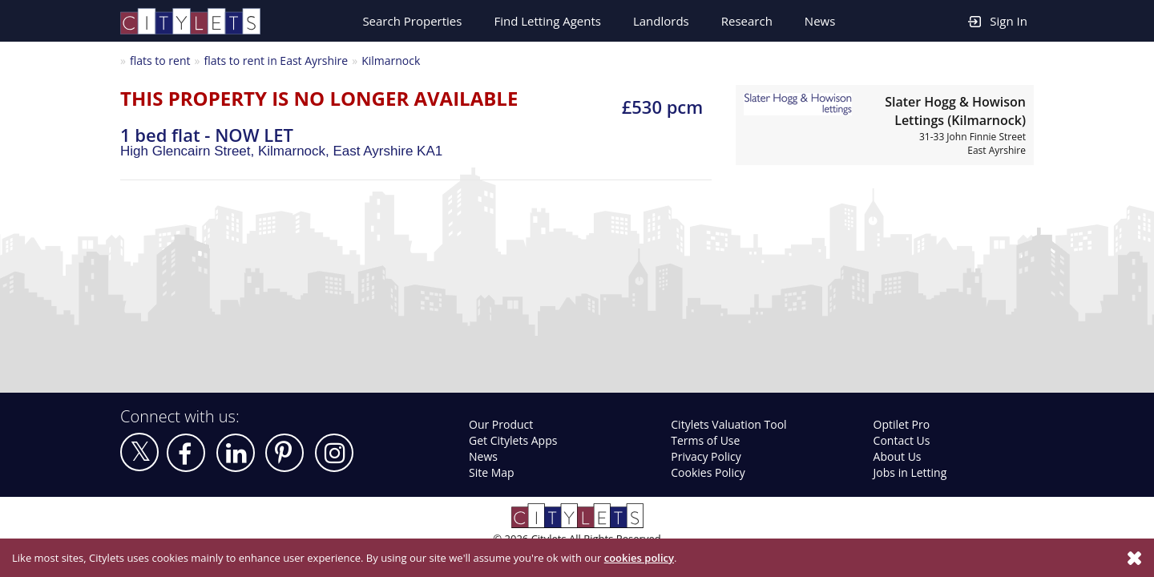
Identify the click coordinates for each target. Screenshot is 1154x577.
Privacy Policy (705, 456)
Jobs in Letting (910, 472)
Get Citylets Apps (513, 440)
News (820, 21)
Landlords (661, 21)
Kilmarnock (390, 60)
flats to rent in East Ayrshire (276, 60)
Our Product (501, 424)
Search (412, 21)
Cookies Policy (707, 472)
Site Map (491, 472)
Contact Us (902, 440)
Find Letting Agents (547, 21)
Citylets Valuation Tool (728, 424)
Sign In (997, 20)
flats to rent (160, 60)
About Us (898, 456)
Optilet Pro (902, 424)
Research (747, 21)
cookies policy (639, 558)
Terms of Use (705, 440)
